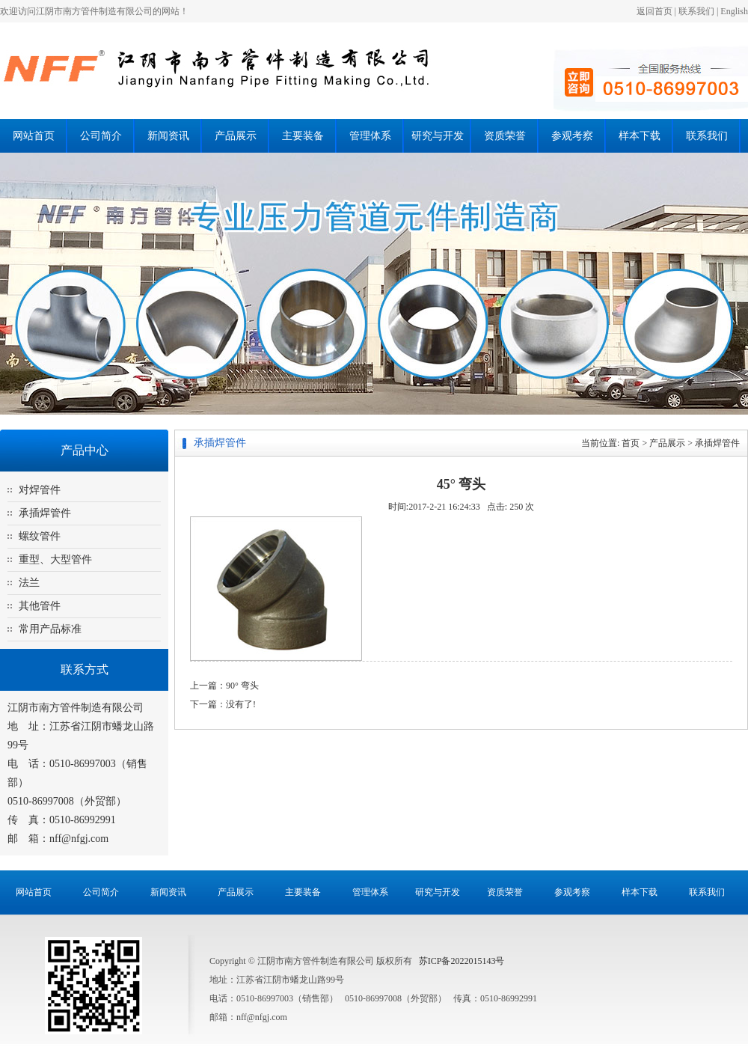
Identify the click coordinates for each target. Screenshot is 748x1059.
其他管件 (40, 605)
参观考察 (572, 135)
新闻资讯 (168, 135)
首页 (631, 443)
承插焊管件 (45, 513)
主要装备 (303, 135)
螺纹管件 (40, 536)
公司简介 (101, 135)
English (734, 11)
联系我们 (696, 11)
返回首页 (654, 11)
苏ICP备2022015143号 (462, 961)
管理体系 (370, 135)
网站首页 (34, 135)
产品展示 (236, 135)
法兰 (29, 582)
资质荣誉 (505, 135)
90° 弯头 (242, 685)
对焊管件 (40, 489)
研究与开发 (437, 135)
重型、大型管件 (55, 559)
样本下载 (639, 135)
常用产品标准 (50, 629)
